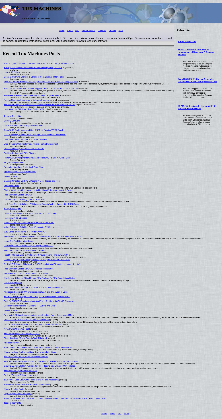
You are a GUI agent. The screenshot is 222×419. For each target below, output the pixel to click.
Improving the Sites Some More (18, 393)
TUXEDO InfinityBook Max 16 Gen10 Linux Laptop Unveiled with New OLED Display (41, 361)
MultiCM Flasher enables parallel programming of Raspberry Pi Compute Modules (196, 52)
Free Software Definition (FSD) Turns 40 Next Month (27, 319)
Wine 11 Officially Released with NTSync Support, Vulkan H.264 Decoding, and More (41, 81)
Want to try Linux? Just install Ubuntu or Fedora (25, 250)
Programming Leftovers (14, 162)
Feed (121, 30)
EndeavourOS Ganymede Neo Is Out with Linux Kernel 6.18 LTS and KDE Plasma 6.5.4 (42, 236)
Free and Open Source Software (18, 195)
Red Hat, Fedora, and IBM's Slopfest (20, 153)
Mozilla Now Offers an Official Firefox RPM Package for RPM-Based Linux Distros (40, 278)
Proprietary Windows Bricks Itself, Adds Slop (23, 167)
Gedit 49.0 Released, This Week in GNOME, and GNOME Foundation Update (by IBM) (42, 264)
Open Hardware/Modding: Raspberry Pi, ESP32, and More (29, 306)
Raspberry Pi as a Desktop (15, 218)
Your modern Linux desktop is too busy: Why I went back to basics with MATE (38, 347)
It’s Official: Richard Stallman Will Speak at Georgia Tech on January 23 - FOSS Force (41, 204)
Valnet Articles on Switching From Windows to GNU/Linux (29, 227)
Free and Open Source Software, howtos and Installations (29, 269)
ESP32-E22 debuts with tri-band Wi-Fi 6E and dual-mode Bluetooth (197, 107)
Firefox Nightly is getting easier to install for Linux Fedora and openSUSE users (38, 190)
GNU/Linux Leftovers (13, 282)
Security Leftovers (12, 121)
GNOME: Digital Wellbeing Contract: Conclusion (25, 199)
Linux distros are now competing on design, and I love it (28, 245)
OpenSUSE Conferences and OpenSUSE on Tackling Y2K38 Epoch (34, 130)
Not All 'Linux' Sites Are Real (16, 329)
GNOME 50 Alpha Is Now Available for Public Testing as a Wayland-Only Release (39, 366)
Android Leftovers (11, 185)
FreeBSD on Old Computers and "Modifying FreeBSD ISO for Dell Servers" (37, 296)
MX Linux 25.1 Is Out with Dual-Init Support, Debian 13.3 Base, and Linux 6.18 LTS (40, 88)
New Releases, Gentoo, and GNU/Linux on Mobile (26, 356)
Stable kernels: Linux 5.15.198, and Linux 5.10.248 (26, 273)
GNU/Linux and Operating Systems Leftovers (23, 125)
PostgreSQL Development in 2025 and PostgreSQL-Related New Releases (37, 158)
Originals (102, 30)
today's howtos (10, 176)
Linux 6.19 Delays (12, 72)
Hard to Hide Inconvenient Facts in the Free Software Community (32, 324)
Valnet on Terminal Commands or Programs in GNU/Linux (29, 222)
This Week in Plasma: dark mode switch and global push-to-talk (32, 95)
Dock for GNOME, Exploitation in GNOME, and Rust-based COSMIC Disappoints (39, 301)
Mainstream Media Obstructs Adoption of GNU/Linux (27, 384)
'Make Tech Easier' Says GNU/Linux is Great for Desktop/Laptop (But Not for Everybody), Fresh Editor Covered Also (54, 398)
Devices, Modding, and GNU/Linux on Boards (24, 148)
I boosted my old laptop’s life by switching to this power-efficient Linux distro (37, 259)
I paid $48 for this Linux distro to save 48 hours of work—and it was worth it (37, 255)
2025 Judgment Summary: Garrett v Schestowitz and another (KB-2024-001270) (39, 63)
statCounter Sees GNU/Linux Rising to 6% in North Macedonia (31, 380)
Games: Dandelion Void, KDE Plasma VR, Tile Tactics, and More (32, 181)
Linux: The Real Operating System (19, 241)
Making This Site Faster (14, 389)
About (70, 30)
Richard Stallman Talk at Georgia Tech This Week (25, 338)
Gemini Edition (88, 30)
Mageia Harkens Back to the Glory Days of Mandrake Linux (30, 352)
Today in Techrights (12, 116)
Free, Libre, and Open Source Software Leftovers (25, 139)
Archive (112, 30)
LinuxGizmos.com (187, 41)
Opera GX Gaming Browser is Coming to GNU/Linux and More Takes (34, 77)
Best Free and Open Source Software (20, 370)
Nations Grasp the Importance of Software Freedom (26, 100)
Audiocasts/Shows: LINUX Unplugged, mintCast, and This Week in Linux (36, 292)
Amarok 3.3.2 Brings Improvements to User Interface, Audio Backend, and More (39, 315)
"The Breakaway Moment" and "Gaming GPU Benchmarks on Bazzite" (35, 135)
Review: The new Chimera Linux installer (22, 375)
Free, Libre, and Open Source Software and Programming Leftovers (33, 287)
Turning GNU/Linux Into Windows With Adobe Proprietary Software (33, 67)
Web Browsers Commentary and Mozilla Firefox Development (31, 144)
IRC (77, 30)
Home (61, 30)
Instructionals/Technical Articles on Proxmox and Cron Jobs (30, 213)
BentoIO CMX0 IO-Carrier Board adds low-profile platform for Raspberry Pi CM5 (197, 80)
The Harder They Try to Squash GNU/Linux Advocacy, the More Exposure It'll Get (39, 104)
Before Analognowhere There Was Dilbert (22, 333)
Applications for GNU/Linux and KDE (20, 171)
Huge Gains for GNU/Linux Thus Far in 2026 (23, 109)
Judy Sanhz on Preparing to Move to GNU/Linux (25, 232)
